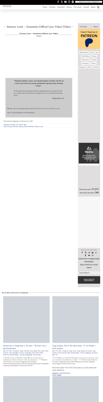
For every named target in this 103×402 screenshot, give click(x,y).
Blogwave (82, 67)
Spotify (35, 351)
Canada (54, 353)
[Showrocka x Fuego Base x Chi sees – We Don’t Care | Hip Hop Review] (26, 319)
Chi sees (21, 353)
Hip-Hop (13, 125)
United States (37, 355)
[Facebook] (82, 252)
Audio (21, 351)
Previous (84, 27)
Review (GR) (39, 353)
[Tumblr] (85, 255)
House (94, 56)
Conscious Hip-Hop (12, 126)
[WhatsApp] (96, 252)
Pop (91, 52)
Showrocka (6, 355)
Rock (89, 67)
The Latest (19, 125)
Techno (93, 63)
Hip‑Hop (96, 67)
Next (95, 27)
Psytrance (85, 63)
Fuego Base (28, 353)
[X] (85, 252)
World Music (86, 56)
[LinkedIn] (92, 252)
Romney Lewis (39, 126)
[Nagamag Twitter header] (62, 1)
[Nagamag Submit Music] (89, 177)
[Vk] (89, 255)
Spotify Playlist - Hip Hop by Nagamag (21, 355)
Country (59, 353)
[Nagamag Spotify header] (73, 1)
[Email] (92, 255)
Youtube (5, 353)
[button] (98, 7)
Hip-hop (21, 126)
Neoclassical (84, 52)
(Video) (39, 35)
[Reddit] (89, 252)
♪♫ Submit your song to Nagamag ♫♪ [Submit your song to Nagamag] (89, 2)
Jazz (96, 52)
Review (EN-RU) (29, 126)
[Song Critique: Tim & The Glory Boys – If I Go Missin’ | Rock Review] (75, 319)
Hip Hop (26, 351)
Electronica (85, 60)
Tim (57, 355)
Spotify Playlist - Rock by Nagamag (81, 353)
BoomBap (15, 353)
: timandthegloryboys (61, 373)
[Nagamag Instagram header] (70, 1)
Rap (33, 353)
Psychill (93, 60)
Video (25, 125)
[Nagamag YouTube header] (66, 1)
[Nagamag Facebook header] (59, 1)
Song (31, 351)
